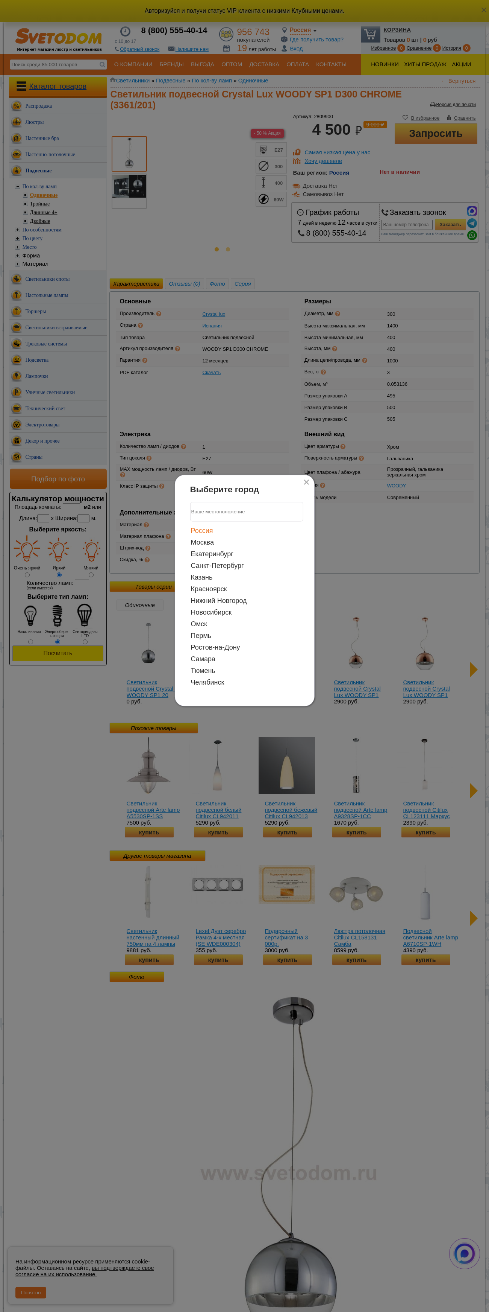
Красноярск (209, 588)
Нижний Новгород (219, 600)
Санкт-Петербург (217, 565)
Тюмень (203, 670)
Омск (199, 623)
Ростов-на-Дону (215, 647)
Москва (202, 542)
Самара (203, 658)
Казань (202, 577)
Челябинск (207, 682)
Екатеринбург (212, 553)
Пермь (201, 635)
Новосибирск (211, 612)
